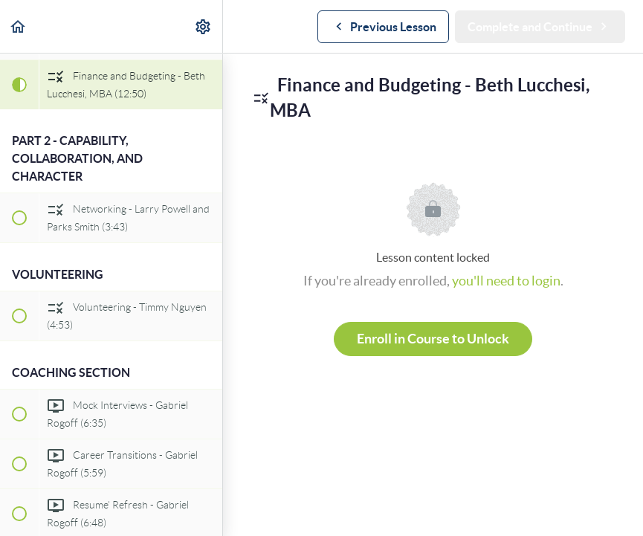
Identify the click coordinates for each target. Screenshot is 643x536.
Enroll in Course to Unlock (433, 338)
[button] (18, 26)
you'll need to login (506, 280)
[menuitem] (203, 26)
